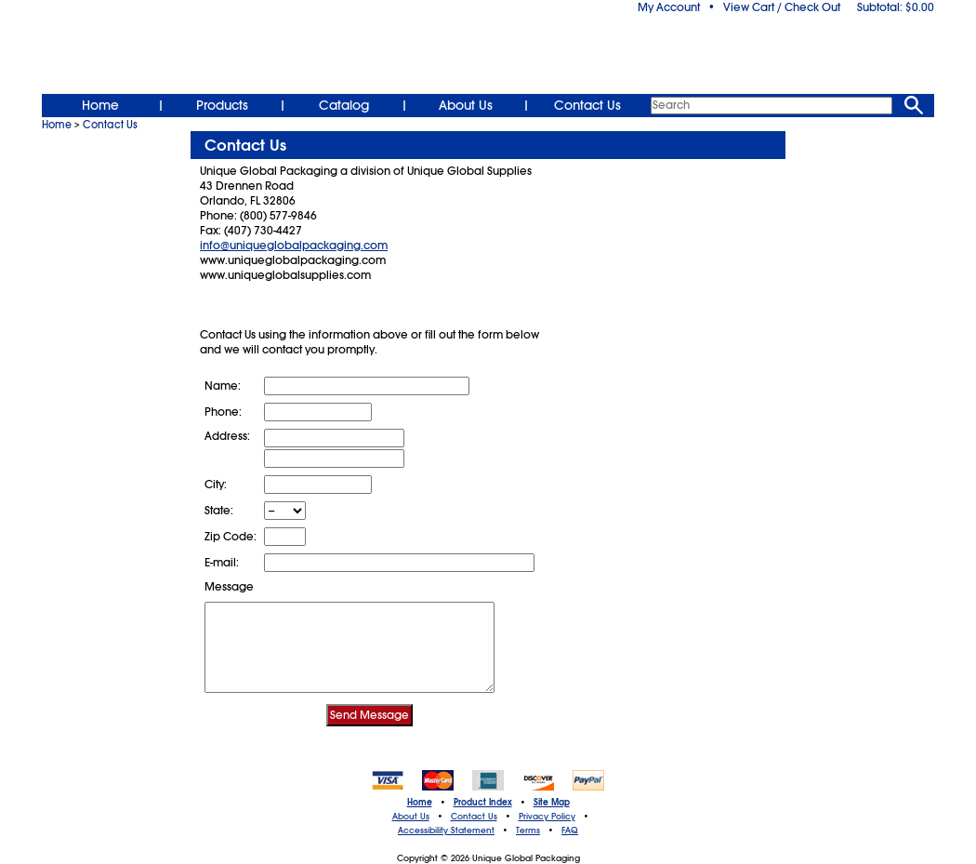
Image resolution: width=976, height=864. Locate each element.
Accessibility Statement (446, 830)
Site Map (552, 802)
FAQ (569, 830)
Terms (528, 830)
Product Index (483, 802)
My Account (669, 7)
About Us (466, 105)
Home (100, 105)
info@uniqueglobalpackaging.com (294, 245)
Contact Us (587, 105)
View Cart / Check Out (781, 7)
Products (222, 105)
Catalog (344, 105)
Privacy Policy (547, 816)
